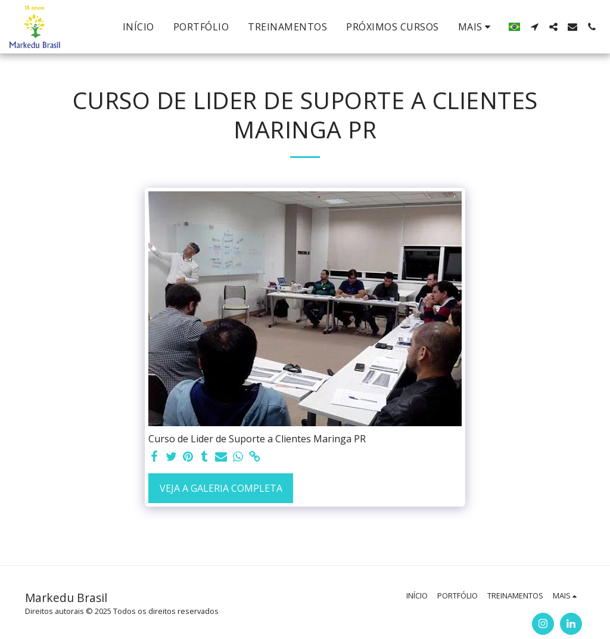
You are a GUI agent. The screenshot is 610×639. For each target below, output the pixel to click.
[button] (534, 27)
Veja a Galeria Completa (221, 488)
